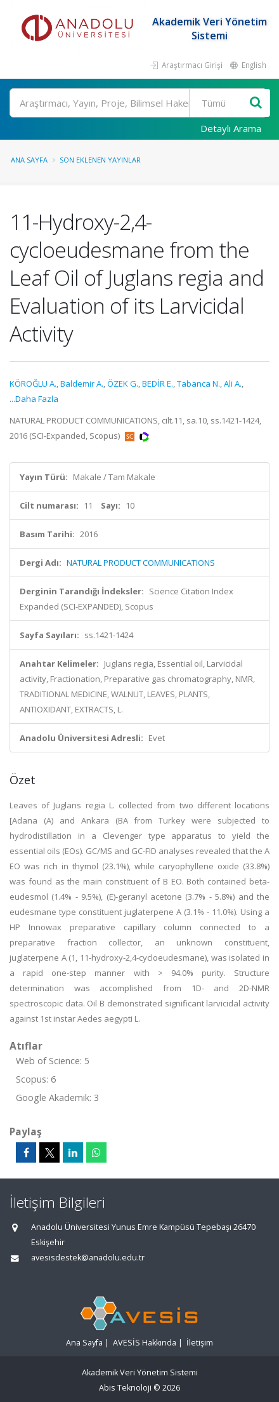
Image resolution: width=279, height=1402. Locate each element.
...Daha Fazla (34, 398)
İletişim (199, 1342)
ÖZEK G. (122, 383)
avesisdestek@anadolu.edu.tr (88, 1257)
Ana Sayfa (29, 159)
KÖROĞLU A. (33, 383)
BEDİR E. (157, 383)
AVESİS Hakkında (144, 1342)
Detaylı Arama (230, 128)
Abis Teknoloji (125, 1387)
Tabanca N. (198, 383)
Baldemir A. (81, 383)
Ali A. (233, 383)
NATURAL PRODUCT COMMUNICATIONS (141, 562)
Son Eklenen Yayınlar (100, 159)
